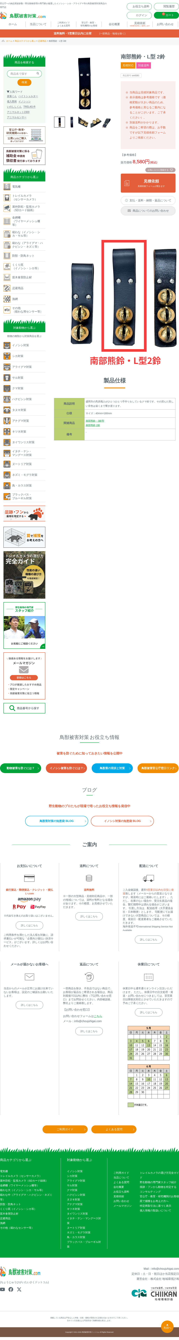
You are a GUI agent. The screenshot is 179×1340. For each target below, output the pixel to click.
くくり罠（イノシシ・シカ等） (18, 1212)
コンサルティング (150, 1194)
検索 (24, 85)
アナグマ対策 (75, 1207)
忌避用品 (42, 44)
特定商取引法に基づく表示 (155, 1208)
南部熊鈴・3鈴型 (95, 423)
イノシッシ (24, 104)
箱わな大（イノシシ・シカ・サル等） (22, 1193)
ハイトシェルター (28, 99)
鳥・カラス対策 (76, 1240)
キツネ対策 (73, 1212)
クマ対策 (72, 1193)
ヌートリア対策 (76, 1230)
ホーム (9, 44)
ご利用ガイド (121, 1175)
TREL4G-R (29, 109)
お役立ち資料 (121, 1194)
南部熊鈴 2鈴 (93, 428)
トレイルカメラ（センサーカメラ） (21, 1179)
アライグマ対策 (76, 1183)
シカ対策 (72, 1179)
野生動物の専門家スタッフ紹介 (158, 1185)
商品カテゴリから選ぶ (25, 44)
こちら (98, 1019)
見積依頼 (118, 1199)
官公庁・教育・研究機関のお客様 (159, 1199)
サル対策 (72, 1188)
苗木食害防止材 (9, 1216)
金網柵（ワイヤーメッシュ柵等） (19, 1188)
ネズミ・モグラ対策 (78, 1235)
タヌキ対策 (73, 1202)
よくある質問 (121, 1185)
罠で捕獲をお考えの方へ (154, 1204)
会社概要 (118, 1189)
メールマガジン (122, 1208)
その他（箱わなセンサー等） (17, 1230)
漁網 (2, 1226)
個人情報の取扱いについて (155, 1213)
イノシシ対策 (75, 1174)
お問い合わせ (121, 1204)
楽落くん (12, 99)
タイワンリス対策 (77, 1216)
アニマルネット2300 (18, 115)
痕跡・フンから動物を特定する (158, 1189)
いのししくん (14, 109)
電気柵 (4, 1174)
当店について (121, 1180)
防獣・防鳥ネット (10, 1207)
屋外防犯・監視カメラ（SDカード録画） (24, 1183)
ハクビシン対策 (76, 1197)
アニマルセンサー (16, 120)
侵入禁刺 (12, 104)
